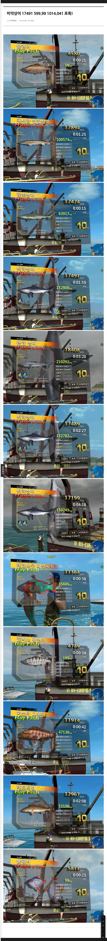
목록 (3, 470)
